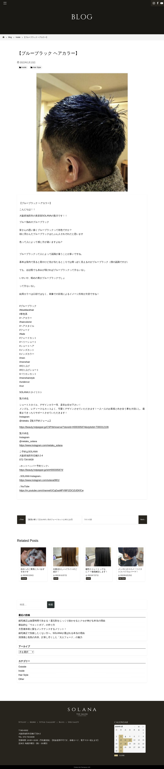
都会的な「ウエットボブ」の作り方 (37, 625)
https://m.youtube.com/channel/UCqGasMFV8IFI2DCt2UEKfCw (51, 490)
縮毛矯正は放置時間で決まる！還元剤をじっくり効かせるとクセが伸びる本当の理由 (62, 620)
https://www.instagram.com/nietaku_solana (41, 445)
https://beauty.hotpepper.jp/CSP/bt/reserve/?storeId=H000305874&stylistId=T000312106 (64, 427)
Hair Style (23, 675)
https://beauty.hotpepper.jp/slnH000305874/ (41, 470)
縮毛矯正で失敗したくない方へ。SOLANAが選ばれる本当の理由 (52, 633)
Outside (22, 666)
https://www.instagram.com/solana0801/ (39, 480)
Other (21, 679)
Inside (22, 671)
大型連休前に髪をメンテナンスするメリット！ (42, 629)
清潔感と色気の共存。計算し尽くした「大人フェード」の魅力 (50, 637)
